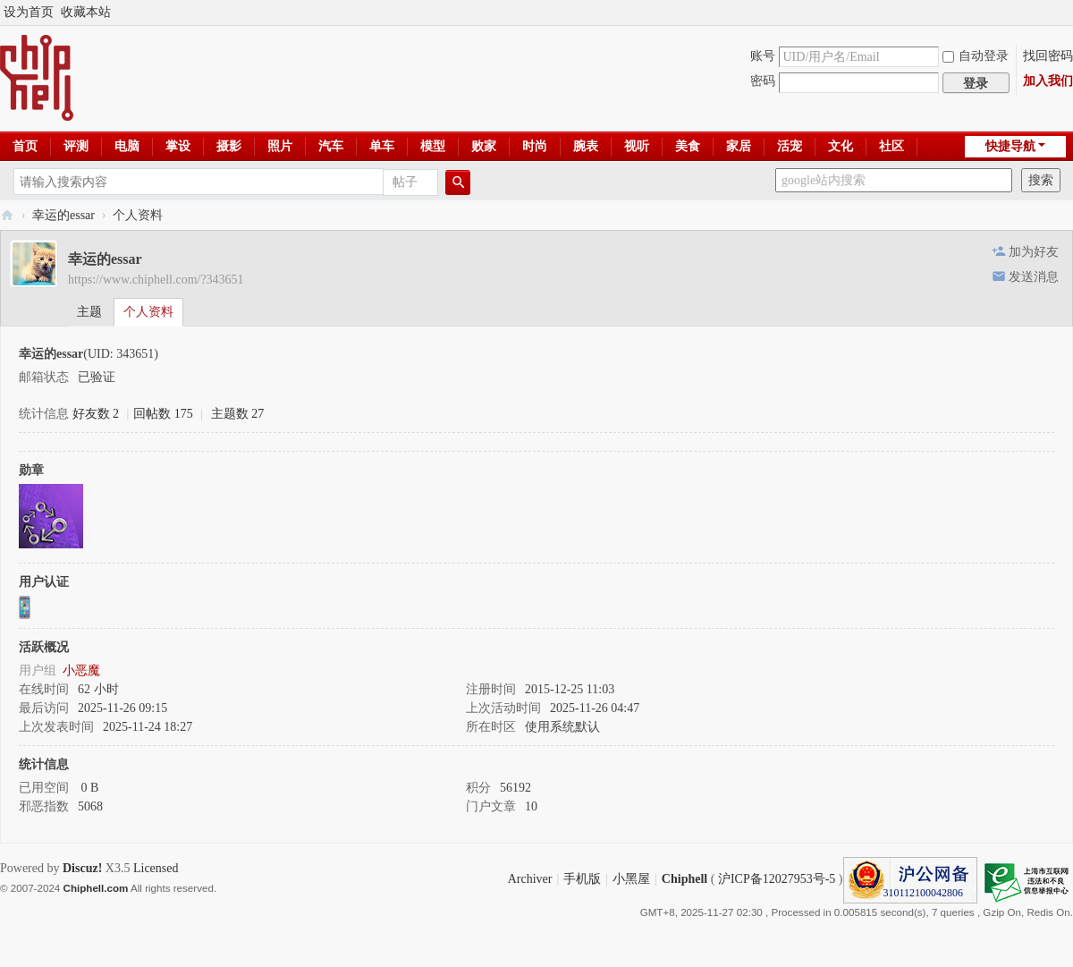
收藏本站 (86, 12)
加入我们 (1048, 81)
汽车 (330, 146)
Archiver (530, 879)
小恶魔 (81, 670)
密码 (762, 81)
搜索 (1040, 180)
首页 (25, 146)
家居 (738, 146)
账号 (762, 56)
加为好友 (1034, 252)
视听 (636, 146)
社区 (891, 146)
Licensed (156, 868)
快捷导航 (1010, 146)
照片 (279, 146)
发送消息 (1034, 277)
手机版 (582, 879)
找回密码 (1048, 56)
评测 (76, 146)
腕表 (585, 146)
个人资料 (148, 311)
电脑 (126, 146)
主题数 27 (238, 413)
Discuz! (82, 868)
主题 (89, 311)
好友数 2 (96, 413)
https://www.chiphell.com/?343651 (156, 279)
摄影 (228, 146)
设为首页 (29, 12)
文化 (840, 146)
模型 (432, 146)
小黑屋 (631, 879)
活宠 (789, 146)
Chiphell (684, 879)
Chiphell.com (96, 888)
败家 (483, 146)
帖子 (405, 182)
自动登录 (975, 56)
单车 (381, 146)
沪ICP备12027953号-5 (776, 879)
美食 (687, 146)
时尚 (534, 146)
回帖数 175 (163, 413)
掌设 (177, 146)
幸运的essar (63, 215)
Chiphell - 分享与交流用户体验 (7, 215)
